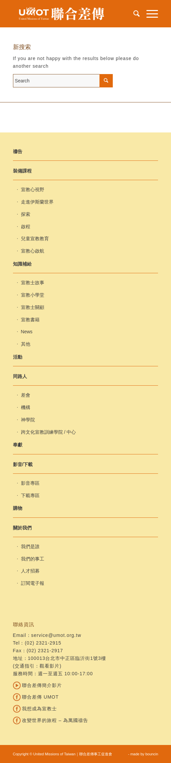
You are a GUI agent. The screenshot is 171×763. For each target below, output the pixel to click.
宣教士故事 (32, 282)
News (27, 331)
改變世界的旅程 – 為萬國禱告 (50, 720)
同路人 (20, 376)
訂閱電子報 (32, 583)
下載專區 (30, 495)
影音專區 (30, 483)
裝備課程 (22, 170)
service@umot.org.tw (56, 635)
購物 (17, 508)
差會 (25, 395)
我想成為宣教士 (35, 708)
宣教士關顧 (32, 307)
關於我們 (22, 527)
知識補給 (22, 264)
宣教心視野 (32, 189)
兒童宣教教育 (35, 238)
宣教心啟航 (32, 251)
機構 (25, 407)
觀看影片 (50, 666)
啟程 (25, 226)
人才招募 (30, 571)
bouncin (151, 754)
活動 (17, 357)
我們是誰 (30, 546)
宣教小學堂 (32, 295)
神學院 (28, 419)
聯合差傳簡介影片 (37, 685)
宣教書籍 (30, 319)
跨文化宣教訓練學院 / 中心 (48, 432)
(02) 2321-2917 (45, 650)
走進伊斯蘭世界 (37, 202)
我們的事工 (32, 558)
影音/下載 (23, 464)
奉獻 (17, 444)
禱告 (17, 151)
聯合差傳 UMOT (36, 697)
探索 (25, 214)
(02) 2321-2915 (43, 643)
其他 (25, 344)
